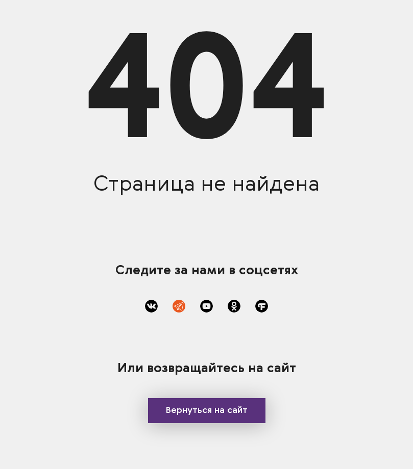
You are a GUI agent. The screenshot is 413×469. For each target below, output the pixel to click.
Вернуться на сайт (206, 410)
